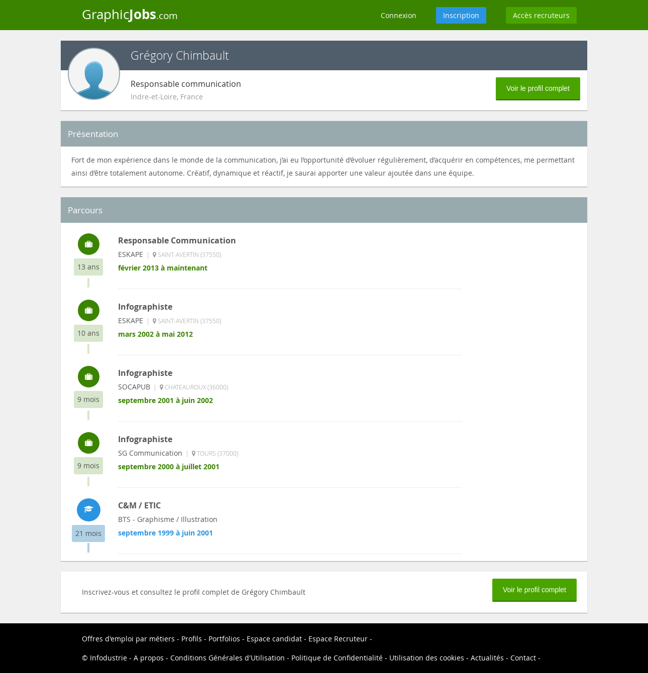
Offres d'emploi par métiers (128, 638)
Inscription (461, 15)
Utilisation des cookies (426, 657)
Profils (191, 638)
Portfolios (224, 638)
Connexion (398, 15)
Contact (523, 657)
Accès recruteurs (541, 15)
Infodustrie (108, 657)
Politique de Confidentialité (337, 657)
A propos (149, 657)
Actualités (487, 657)
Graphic (130, 14)
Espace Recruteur (338, 638)
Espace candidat (274, 638)
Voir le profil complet (538, 88)
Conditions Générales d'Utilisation (227, 657)
